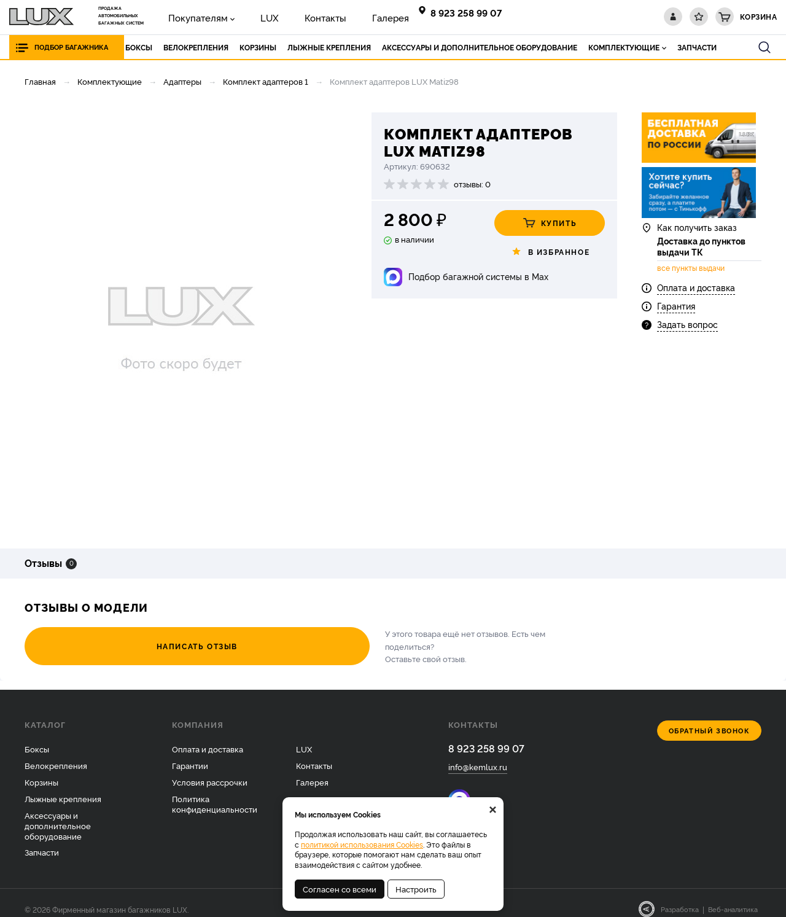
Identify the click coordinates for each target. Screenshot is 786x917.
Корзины (41, 769)
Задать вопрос (687, 336)
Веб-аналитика (733, 896)
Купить (550, 223)
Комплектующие (109, 81)
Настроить (416, 888)
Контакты (291, 16)
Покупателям (190, 16)
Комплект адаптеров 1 (265, 81)
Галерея (343, 16)
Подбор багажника (74, 47)
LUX (248, 16)
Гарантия (676, 318)
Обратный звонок (709, 718)
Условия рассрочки (209, 769)
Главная (40, 81)
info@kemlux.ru (477, 755)
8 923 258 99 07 (468, 12)
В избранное (550, 252)
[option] (181, 321)
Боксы (37, 736)
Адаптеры (182, 81)
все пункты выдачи (691, 280)
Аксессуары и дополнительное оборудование (58, 813)
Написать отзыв (92, 639)
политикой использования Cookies (362, 844)
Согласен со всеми (339, 888)
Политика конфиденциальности (214, 791)
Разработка (680, 896)
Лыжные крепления (63, 786)
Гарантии (190, 753)
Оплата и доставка (696, 299)
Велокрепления (56, 753)
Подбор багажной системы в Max (478, 276)
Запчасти (42, 839)
